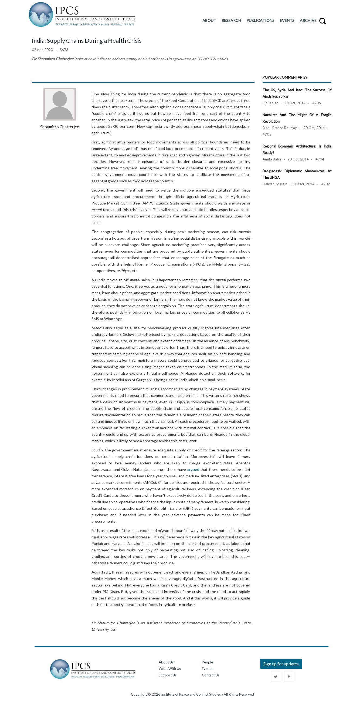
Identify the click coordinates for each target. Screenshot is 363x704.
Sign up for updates (281, 663)
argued (193, 469)
